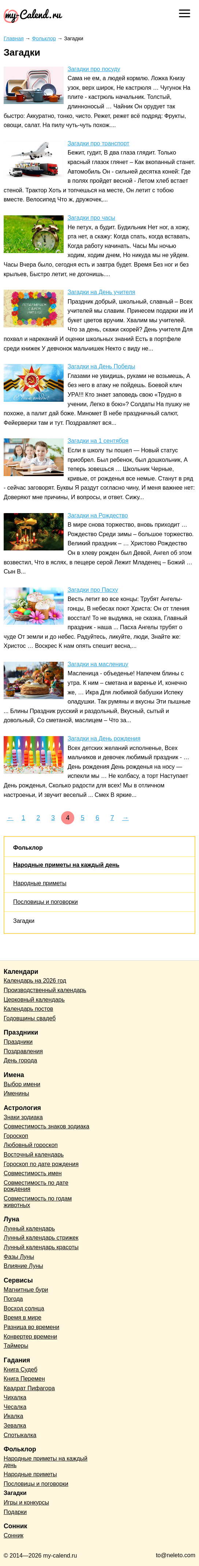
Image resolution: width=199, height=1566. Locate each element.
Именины (16, 1093)
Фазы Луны (19, 1257)
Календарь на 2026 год (35, 980)
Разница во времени (31, 1327)
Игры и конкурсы (26, 1502)
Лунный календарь (29, 1228)
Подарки (15, 1512)
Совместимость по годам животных (38, 1201)
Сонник (13, 1535)
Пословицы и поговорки (45, 902)
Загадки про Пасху (93, 590)
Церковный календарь (34, 1000)
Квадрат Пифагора (29, 1388)
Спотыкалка (20, 1435)
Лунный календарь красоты (41, 1247)
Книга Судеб (20, 1369)
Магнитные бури (26, 1290)
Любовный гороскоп (31, 1145)
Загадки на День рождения (104, 738)
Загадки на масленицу (98, 664)
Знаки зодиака (23, 1117)
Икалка (13, 1416)
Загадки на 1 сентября (98, 441)
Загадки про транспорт (98, 143)
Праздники (18, 1042)
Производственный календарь (45, 990)
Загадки (23, 921)
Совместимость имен (33, 1173)
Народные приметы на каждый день (66, 865)
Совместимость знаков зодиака (46, 1126)
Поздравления (23, 1051)
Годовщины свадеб (30, 1018)
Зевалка (15, 1425)
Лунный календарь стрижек (41, 1238)
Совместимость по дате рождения (36, 1186)
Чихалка (15, 1397)
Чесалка (15, 1407)
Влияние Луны (23, 1266)
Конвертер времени (30, 1336)
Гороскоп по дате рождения (41, 1164)
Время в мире (22, 1317)
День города (20, 1060)
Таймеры (16, 1346)
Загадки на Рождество (98, 515)
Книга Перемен (24, 1379)
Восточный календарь (34, 1154)
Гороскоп (16, 1136)
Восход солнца (24, 1308)
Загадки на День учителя (101, 292)
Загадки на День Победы (101, 366)
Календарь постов (28, 1009)
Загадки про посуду (94, 69)
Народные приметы (40, 883)
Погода (13, 1299)
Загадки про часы (91, 218)
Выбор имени (22, 1084)
